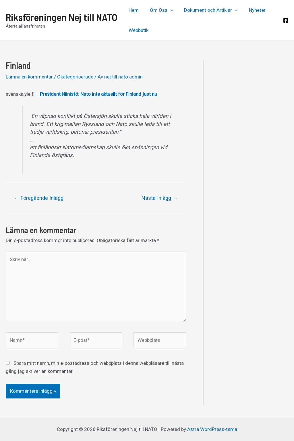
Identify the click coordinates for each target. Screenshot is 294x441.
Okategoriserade (75, 77)
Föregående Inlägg (38, 198)
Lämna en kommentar (29, 77)
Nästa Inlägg (160, 198)
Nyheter (252, 10)
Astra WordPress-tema (212, 429)
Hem (133, 10)
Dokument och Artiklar (208, 10)
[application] (168, 10)
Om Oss (159, 10)
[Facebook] (285, 20)
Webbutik (138, 30)
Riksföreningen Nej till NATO (61, 17)
